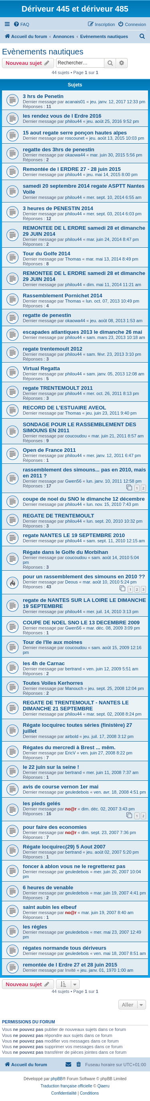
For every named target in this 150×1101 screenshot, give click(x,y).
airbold (71, 736)
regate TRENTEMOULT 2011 (58, 388)
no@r (70, 808)
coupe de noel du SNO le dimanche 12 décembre (84, 499)
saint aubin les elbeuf (49, 907)
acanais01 (75, 101)
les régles (35, 927)
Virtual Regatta (41, 368)
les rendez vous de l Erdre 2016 (62, 116)
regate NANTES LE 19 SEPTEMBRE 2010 (74, 535)
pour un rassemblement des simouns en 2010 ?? (84, 577)
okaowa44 (75, 154)
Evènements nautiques (42, 51)
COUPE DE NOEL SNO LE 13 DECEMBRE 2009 (81, 623)
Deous (71, 582)
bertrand (73, 668)
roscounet (74, 138)
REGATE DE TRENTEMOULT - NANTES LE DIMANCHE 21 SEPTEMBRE (76, 706)
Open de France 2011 (49, 450)
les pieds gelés (41, 803)
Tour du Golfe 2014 (46, 254)
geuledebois (77, 792)
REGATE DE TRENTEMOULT (58, 516)
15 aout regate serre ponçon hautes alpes (75, 133)
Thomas (73, 259)
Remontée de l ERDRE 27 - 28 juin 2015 (72, 169)
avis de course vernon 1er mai (60, 787)
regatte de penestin (47, 315)
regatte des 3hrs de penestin (58, 149)
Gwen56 (73, 481)
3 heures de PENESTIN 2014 (58, 208)
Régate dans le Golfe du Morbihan (65, 552)
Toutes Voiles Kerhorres (53, 683)
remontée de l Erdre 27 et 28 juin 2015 (70, 965)
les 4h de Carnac (44, 663)
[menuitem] (21, 24)
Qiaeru (103, 1086)
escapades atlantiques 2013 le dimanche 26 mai (82, 332)
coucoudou (76, 435)
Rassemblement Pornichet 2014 (62, 296)
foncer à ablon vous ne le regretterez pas (74, 866)
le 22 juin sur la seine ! (51, 767)
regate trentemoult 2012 (52, 349)
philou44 (73, 121)
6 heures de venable (48, 887)
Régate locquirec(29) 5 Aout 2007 (64, 847)
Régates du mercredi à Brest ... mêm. (69, 747)
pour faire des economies (55, 827)
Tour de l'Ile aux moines (52, 642)
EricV (70, 752)
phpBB (57, 1079)
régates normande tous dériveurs (64, 948)
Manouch (74, 688)
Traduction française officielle (66, 1086)
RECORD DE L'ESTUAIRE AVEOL (64, 408)
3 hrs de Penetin (43, 96)
